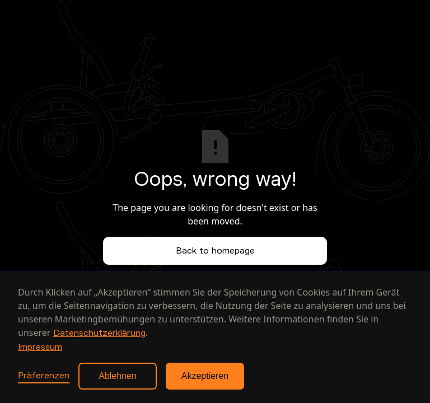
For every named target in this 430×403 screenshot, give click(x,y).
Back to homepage (215, 250)
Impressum (40, 347)
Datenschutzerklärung (99, 333)
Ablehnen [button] (118, 376)
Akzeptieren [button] (205, 376)
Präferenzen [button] (43, 375)
